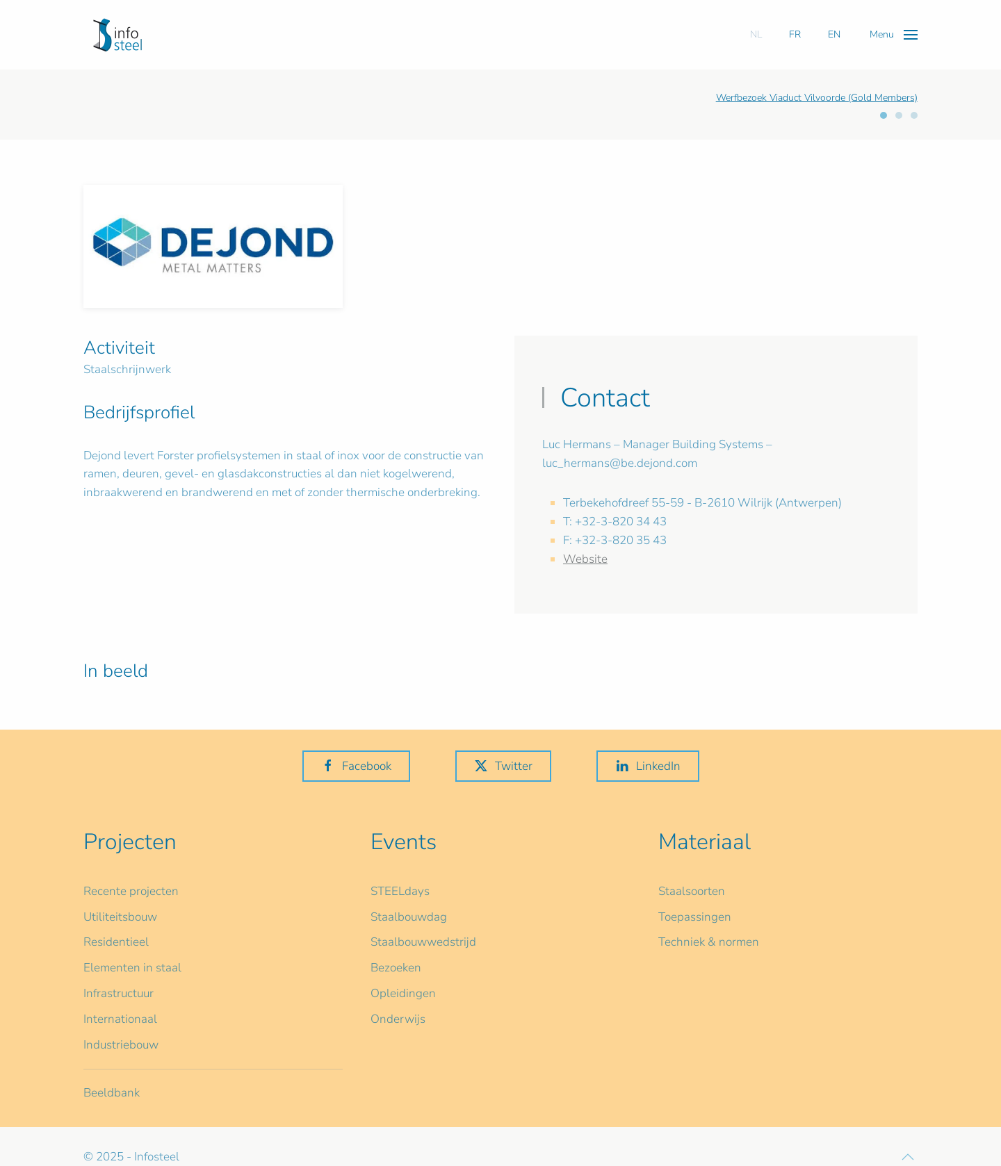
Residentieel (116, 942)
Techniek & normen (708, 942)
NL (756, 34)
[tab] (883, 115)
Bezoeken (396, 968)
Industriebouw (120, 1045)
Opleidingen (403, 993)
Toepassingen (694, 917)
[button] (894, 34)
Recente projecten (131, 891)
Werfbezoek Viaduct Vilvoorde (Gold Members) (817, 97)
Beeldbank (111, 1093)
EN (834, 34)
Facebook (356, 766)
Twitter (503, 766)
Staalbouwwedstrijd (423, 942)
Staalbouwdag (409, 917)
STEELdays (400, 891)
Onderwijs (398, 1019)
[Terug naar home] (117, 35)
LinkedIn (648, 766)
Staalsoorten (691, 891)
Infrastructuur (118, 993)
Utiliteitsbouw (120, 917)
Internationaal (120, 1019)
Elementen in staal (132, 968)
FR (795, 34)
